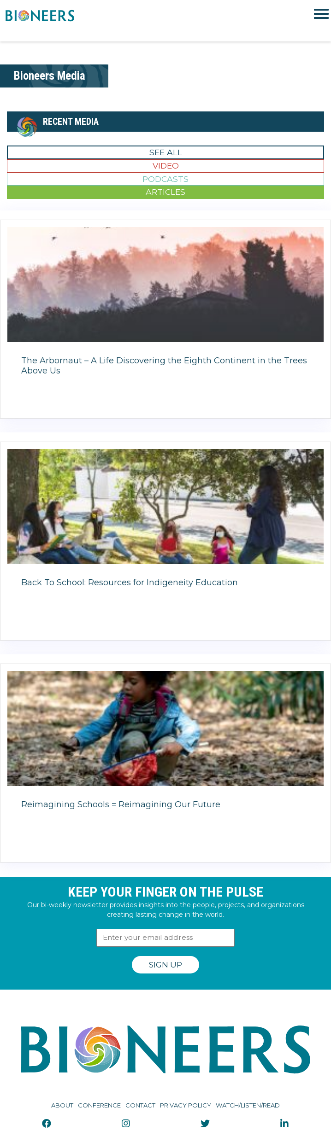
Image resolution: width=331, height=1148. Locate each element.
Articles (165, 192)
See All (165, 152)
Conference (99, 1105)
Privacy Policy (185, 1105)
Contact (140, 1105)
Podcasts (165, 179)
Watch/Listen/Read (248, 1105)
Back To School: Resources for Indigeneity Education (129, 582)
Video (166, 165)
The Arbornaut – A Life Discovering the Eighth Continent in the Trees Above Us (164, 365)
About (62, 1105)
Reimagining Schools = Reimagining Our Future (120, 804)
